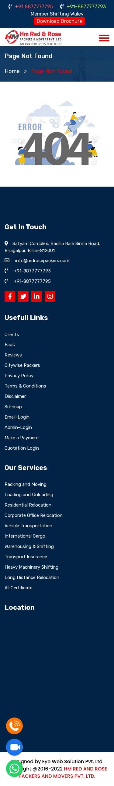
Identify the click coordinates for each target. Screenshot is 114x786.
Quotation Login (22, 448)
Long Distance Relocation (32, 577)
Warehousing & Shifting (29, 546)
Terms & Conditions (25, 386)
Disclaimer (15, 396)
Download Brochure (59, 21)
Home (12, 71)
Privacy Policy (19, 375)
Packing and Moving (26, 484)
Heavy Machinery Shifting (31, 567)
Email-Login (17, 417)
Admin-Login (18, 427)
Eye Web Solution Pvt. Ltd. (72, 761)
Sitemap (13, 406)
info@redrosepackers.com (42, 260)
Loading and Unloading (29, 494)
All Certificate (19, 588)
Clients (12, 334)
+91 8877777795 (31, 6)
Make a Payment (22, 437)
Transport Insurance (26, 557)
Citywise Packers (22, 365)
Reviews (13, 355)
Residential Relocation (28, 505)
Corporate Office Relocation (34, 515)
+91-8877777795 (32, 281)
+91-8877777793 (83, 6)
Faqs (10, 344)
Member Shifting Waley (57, 14)
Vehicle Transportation (28, 525)
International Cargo (25, 536)
